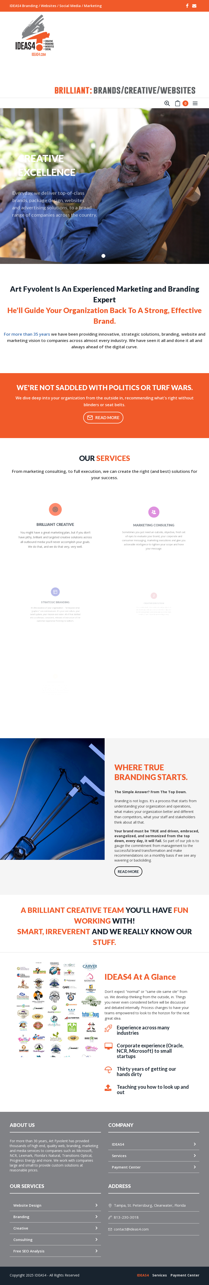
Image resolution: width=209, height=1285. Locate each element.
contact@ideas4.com (128, 1229)
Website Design (27, 1205)
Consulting (23, 1239)
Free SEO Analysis (29, 1251)
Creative (20, 1228)
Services (119, 1155)
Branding (21, 1216)
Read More (103, 418)
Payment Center (126, 1167)
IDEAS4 (118, 1144)
